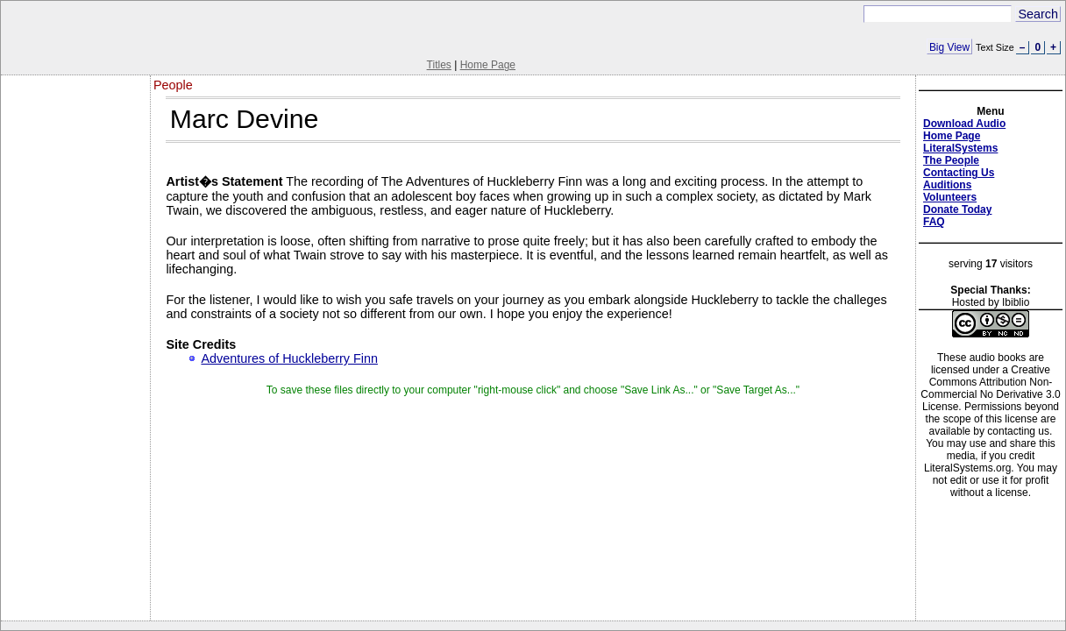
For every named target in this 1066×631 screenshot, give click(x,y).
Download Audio (964, 123)
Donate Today (957, 209)
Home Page (487, 65)
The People (951, 160)
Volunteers (950, 197)
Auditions (947, 185)
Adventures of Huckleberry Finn (289, 358)
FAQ (934, 222)
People (173, 85)
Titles (439, 65)
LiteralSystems (960, 148)
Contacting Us (958, 173)
